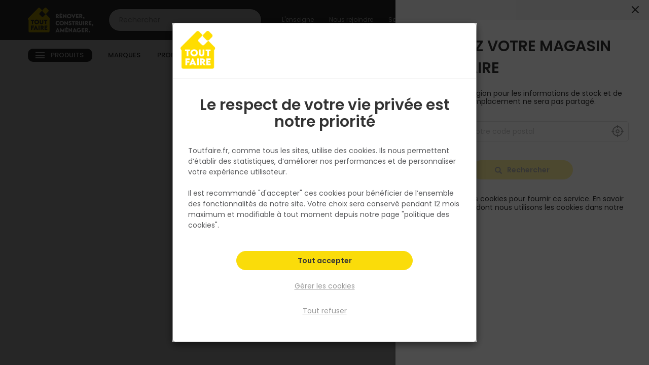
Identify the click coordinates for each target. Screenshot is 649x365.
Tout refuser (325, 311)
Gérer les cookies (325, 286)
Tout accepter (325, 262)
